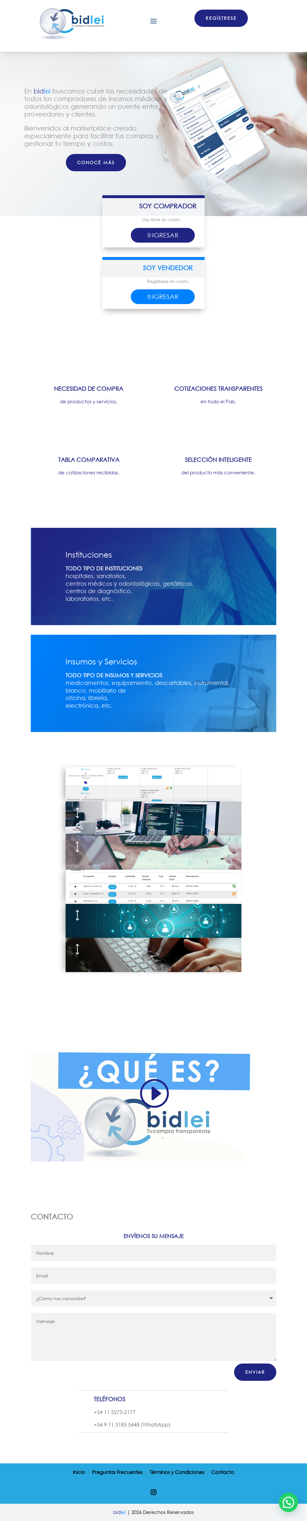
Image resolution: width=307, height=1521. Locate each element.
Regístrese (221, 18)
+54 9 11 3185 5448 (116, 1424)
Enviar (255, 1372)
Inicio (79, 1472)
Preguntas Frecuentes (117, 1472)
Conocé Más (96, 162)
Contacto (222, 1472)
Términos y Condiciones (177, 1472)
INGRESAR (162, 235)
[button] (288, 1502)
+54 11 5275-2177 (115, 1412)
